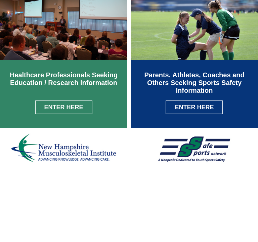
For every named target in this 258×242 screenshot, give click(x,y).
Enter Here (63, 107)
